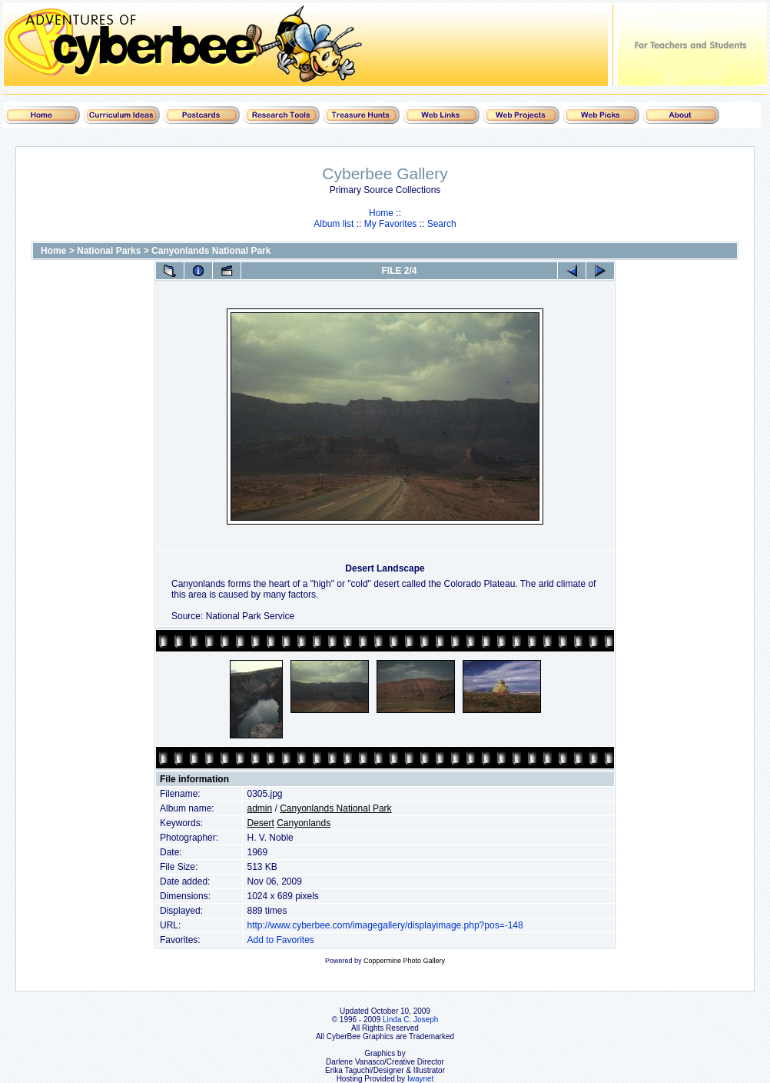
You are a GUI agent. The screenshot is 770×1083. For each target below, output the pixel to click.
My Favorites (390, 223)
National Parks (109, 250)
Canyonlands (303, 823)
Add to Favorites (280, 940)
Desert (260, 823)
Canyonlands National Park (210, 250)
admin (259, 808)
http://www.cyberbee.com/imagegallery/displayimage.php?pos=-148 (385, 925)
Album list (333, 223)
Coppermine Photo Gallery (404, 961)
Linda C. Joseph (410, 1019)
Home (381, 213)
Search (441, 223)
